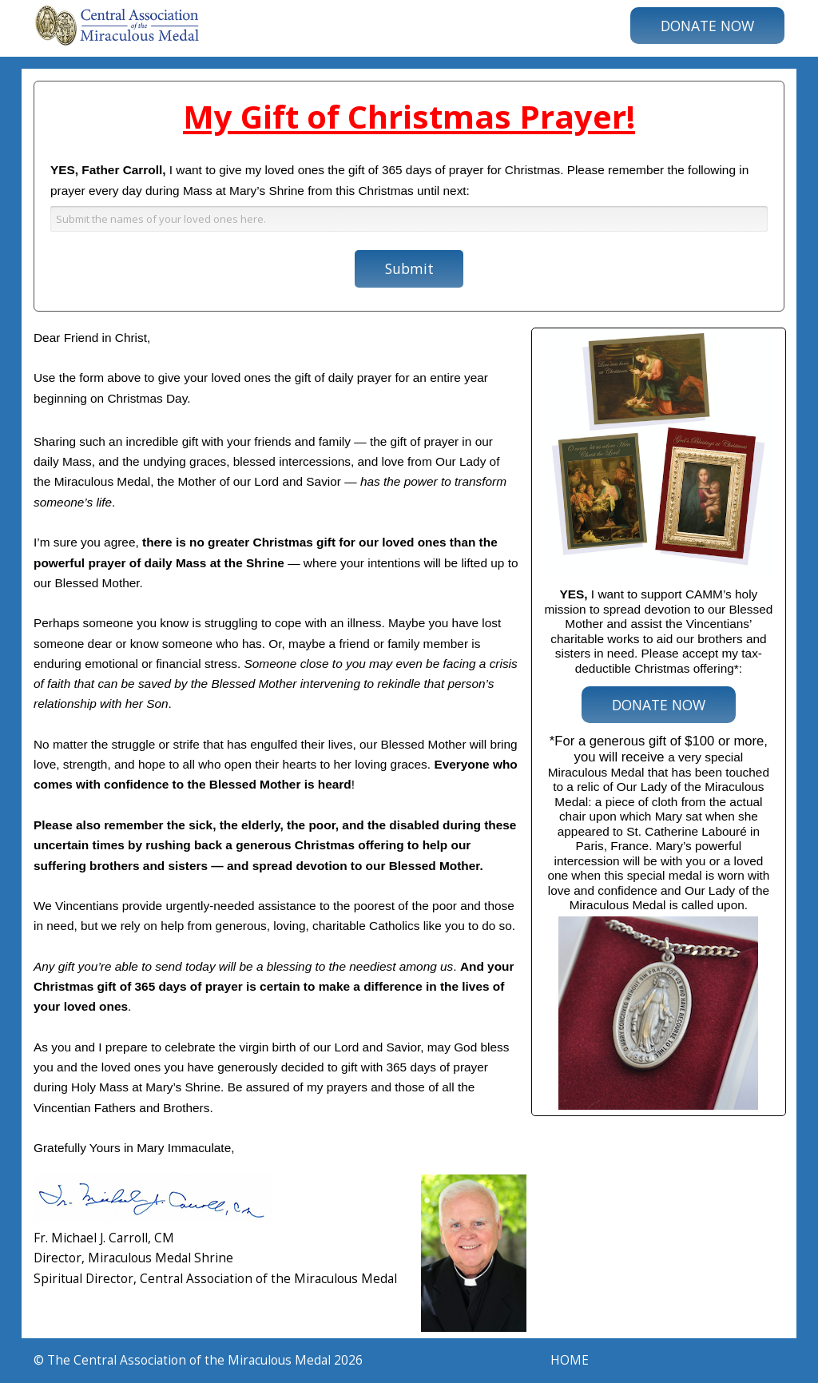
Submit (409, 268)
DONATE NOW (707, 25)
